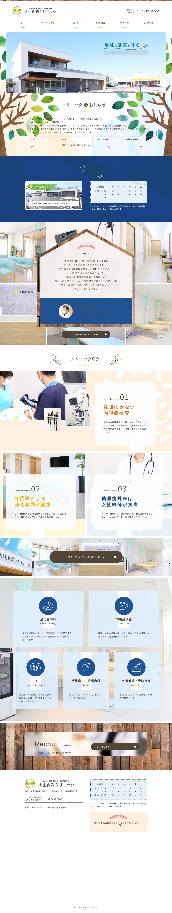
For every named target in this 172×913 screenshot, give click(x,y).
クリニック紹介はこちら (86, 557)
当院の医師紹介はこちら (86, 334)
